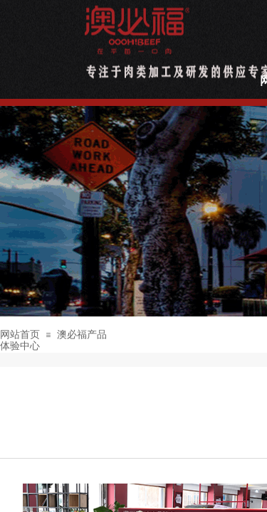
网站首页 (20, 334)
